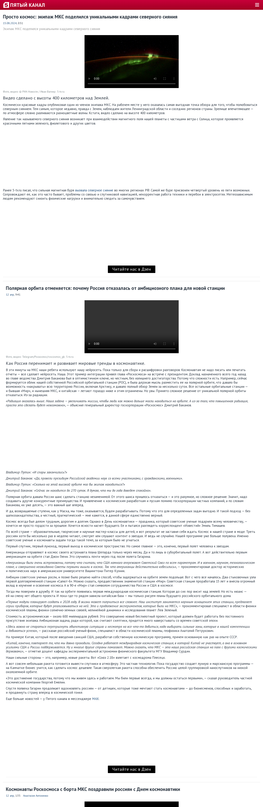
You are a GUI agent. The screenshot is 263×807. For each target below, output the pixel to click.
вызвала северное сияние (94, 190)
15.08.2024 (10, 23)
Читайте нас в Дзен (131, 269)
